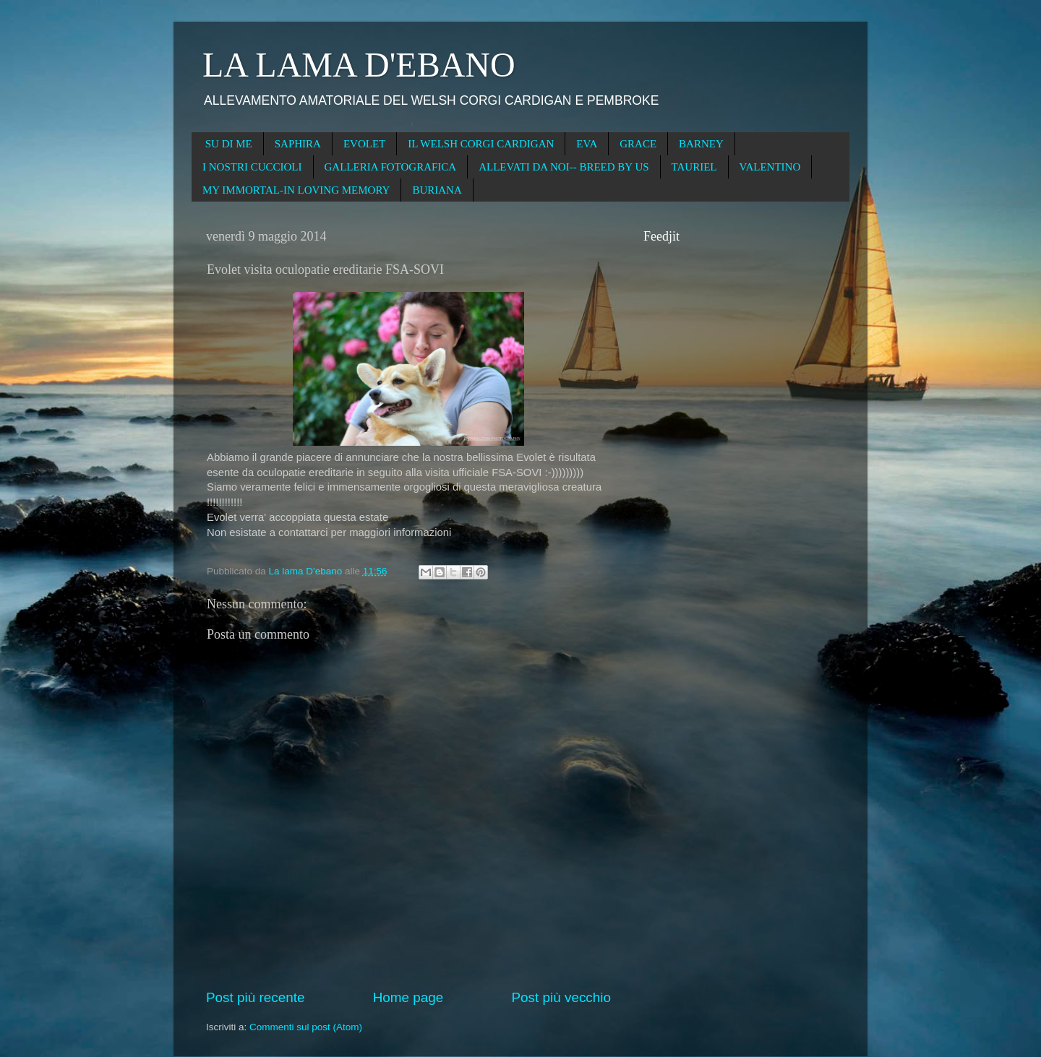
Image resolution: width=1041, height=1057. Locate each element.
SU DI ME (228, 144)
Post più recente (255, 997)
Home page (408, 997)
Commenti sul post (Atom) (305, 1027)
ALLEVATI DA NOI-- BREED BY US (563, 167)
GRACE (638, 144)
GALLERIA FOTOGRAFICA (391, 167)
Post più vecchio (561, 997)
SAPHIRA (298, 144)
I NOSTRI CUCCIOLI (252, 167)
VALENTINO (770, 167)
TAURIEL (694, 167)
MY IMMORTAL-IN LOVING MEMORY (296, 190)
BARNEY (701, 144)
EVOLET (364, 144)
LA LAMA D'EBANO (358, 65)
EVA (586, 144)
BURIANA (436, 190)
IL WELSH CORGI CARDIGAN (481, 144)
